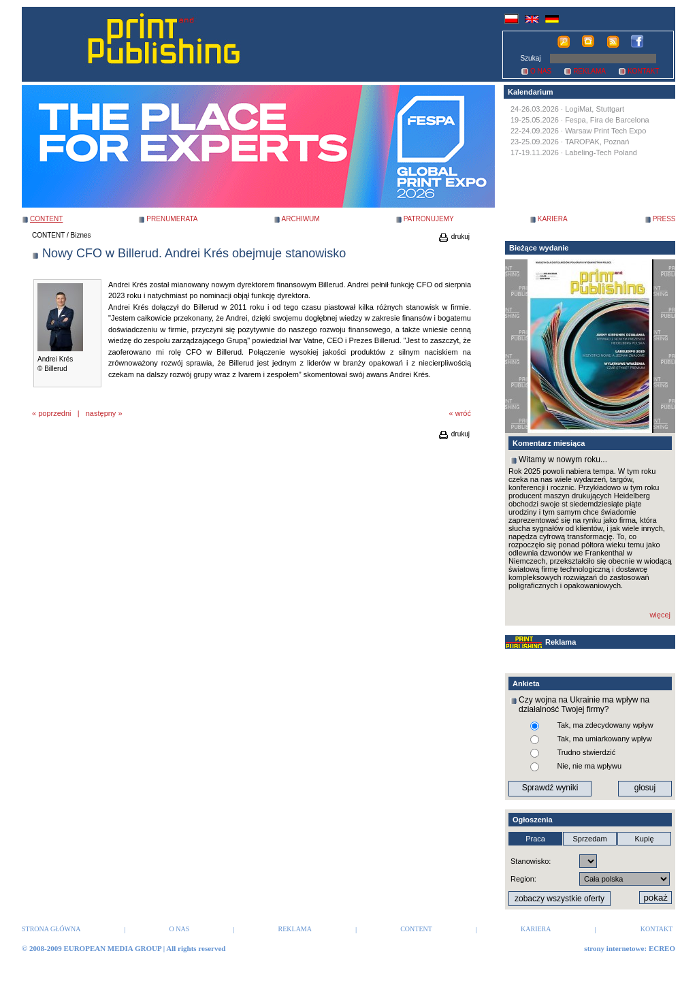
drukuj (454, 236)
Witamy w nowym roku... (563, 459)
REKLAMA (589, 71)
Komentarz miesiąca (549, 443)
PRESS (664, 219)
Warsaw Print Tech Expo (605, 131)
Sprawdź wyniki (550, 787)
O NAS (540, 71)
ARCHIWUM (301, 219)
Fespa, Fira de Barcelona (607, 120)
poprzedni (54, 413)
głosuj (644, 787)
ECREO (662, 948)
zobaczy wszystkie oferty (559, 898)
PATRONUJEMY (429, 219)
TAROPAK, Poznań (597, 142)
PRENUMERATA (171, 219)
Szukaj (530, 58)
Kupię (643, 839)
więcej (659, 615)
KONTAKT (643, 71)
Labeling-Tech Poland (601, 152)
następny (101, 413)
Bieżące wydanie (538, 248)
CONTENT (48, 235)
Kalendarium (530, 92)
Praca (535, 839)
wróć (463, 413)
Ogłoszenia (533, 820)
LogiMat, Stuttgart (594, 109)
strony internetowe (614, 948)
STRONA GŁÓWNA (51, 929)
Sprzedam (589, 839)
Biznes (81, 235)
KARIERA (553, 219)
